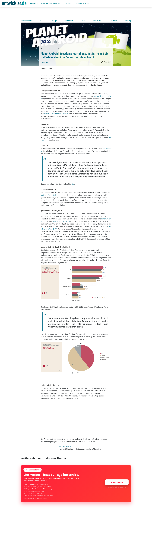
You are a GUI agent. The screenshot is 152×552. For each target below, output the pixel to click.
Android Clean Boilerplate (51, 195)
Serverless (97, 21)
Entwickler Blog (27, 21)
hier (72, 184)
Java (41, 21)
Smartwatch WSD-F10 (61, 221)
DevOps (54, 21)
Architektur (69, 21)
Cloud (83, 21)
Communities (82, 3)
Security (128, 21)
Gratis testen (117, 482)
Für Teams (33, 3)
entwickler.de (14, 3)
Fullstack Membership (51, 3)
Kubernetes (113, 21)
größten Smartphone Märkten (56, 114)
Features (68, 3)
